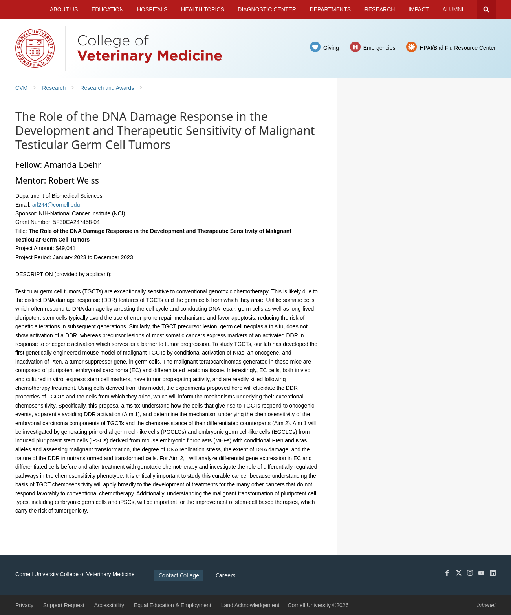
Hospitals (152, 9)
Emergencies (379, 48)
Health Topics (202, 9)
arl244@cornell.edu (56, 205)
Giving (331, 48)
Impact (418, 9)
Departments (330, 9)
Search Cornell (486, 9)
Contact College (179, 575)
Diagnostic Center (267, 9)
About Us (64, 9)
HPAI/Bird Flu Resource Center (457, 48)
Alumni (452, 9)
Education (107, 9)
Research (379, 9)
